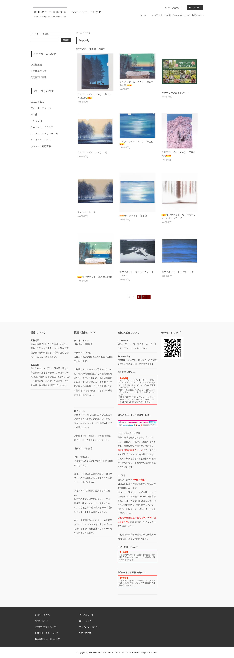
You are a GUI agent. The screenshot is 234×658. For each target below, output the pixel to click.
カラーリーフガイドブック (175, 92)
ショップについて (181, 15)
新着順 (102, 49)
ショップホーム (42, 614)
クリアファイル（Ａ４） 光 (92, 152)
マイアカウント (175, 8)
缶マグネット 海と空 (133, 215)
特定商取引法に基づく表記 (47, 639)
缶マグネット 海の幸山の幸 (94, 277)
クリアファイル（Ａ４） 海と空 (136, 142)
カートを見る (85, 621)
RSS (81, 633)
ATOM (88, 633)
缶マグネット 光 (86, 212)
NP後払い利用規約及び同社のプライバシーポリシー (137, 505)
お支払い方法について (45, 627)
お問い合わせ (198, 15)
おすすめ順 (81, 49)
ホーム (143, 15)
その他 (87, 33)
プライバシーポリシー (89, 627)
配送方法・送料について (46, 633)
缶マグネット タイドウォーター (178, 272)
